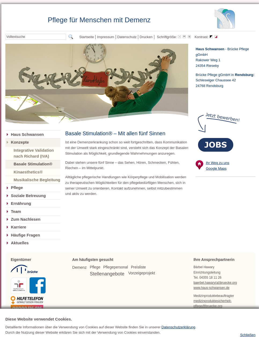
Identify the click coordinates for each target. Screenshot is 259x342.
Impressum (105, 37)
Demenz (79, 267)
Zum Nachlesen (25, 219)
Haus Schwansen (27, 134)
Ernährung (21, 203)
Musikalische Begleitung (37, 179)
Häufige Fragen (25, 235)
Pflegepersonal (115, 267)
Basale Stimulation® (33, 164)
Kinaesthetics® (28, 172)
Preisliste (138, 267)
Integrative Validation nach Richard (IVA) (34, 153)
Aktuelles (19, 243)
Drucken (146, 37)
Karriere (18, 227)
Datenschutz (127, 37)
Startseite (86, 37)
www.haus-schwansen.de (211, 288)
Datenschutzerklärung (178, 337)
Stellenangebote (107, 273)
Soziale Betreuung (28, 196)
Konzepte (20, 142)
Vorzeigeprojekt (141, 273)
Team (16, 211)
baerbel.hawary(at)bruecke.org (215, 283)
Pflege (17, 187)
